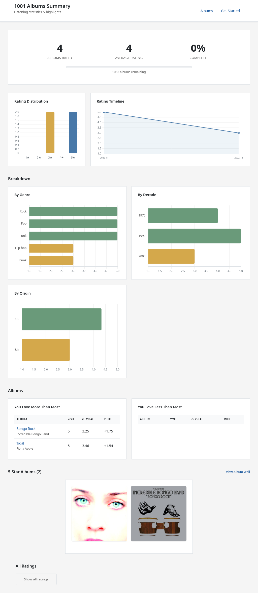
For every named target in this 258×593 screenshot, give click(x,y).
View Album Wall (238, 472)
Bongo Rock (26, 428)
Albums (207, 10)
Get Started (230, 10)
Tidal (20, 443)
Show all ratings (36, 579)
